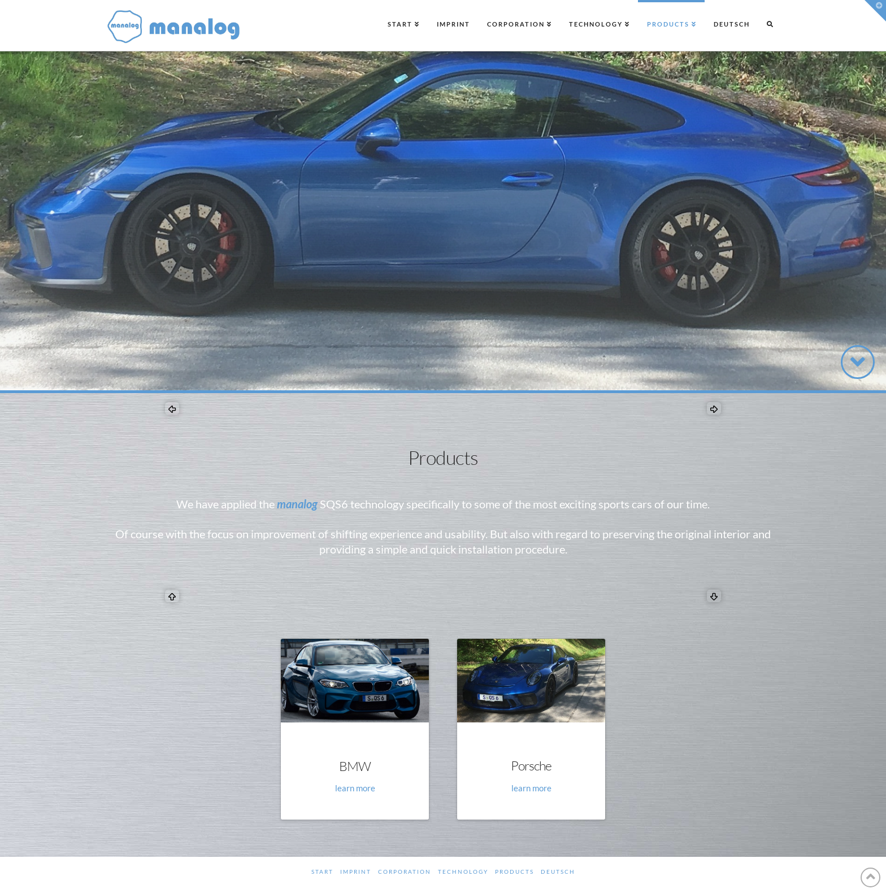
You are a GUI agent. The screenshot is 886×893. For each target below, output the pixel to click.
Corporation (404, 871)
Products (514, 871)
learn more (355, 788)
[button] (875, 10)
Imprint (355, 871)
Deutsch (558, 871)
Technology (463, 871)
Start (322, 871)
